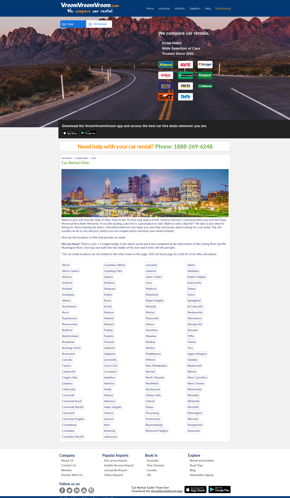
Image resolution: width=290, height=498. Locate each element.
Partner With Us (72, 475)
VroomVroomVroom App (167, 491)
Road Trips (196, 465)
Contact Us (68, 465)
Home (150, 8)
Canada (152, 470)
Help (208, 8)
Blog (192, 470)
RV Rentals (100, 24)
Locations (164, 8)
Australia (153, 460)
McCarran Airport (115, 460)
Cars (70, 24)
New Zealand (155, 465)
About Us (67, 460)
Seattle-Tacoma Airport (119, 465)
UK (149, 475)
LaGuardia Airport (115, 470)
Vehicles (180, 8)
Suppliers (194, 8)
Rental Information (202, 460)
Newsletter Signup (202, 475)
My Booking (223, 8)
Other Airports (113, 475)
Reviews (66, 470)
